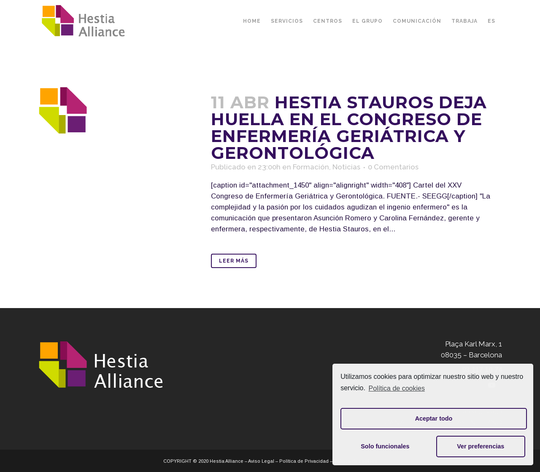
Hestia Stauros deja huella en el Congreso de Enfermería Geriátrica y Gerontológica (349, 127)
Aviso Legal (261, 461)
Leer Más (233, 261)
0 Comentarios (393, 167)
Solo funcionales (385, 446)
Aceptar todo (434, 418)
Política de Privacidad (304, 461)
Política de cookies (397, 388)
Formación (311, 167)
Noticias (346, 167)
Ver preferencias (480, 446)
